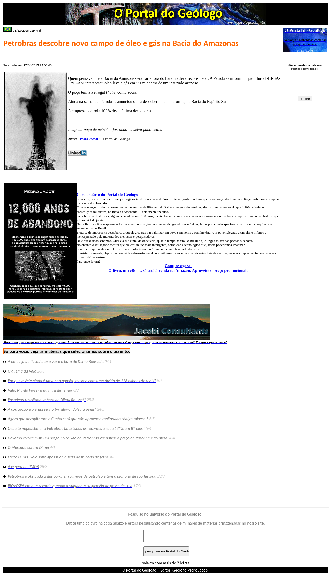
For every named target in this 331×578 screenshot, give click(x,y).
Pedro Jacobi (89, 139)
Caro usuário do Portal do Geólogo (107, 194)
